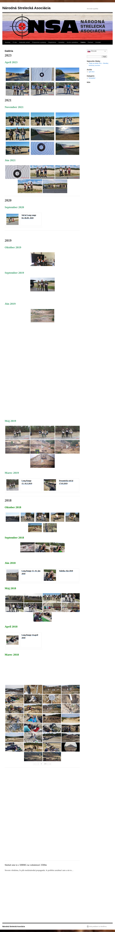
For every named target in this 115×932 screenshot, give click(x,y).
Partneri (90, 42)
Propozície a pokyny (39, 42)
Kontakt (98, 42)
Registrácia (52, 42)
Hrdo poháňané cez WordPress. (98, 926)
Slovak (92, 51)
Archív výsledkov (72, 42)
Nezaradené (92, 78)
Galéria (82, 42)
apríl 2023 (91, 72)
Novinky (7, 42)
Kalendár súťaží (24, 42)
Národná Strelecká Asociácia (26, 8)
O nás (15, 42)
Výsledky (61, 42)
